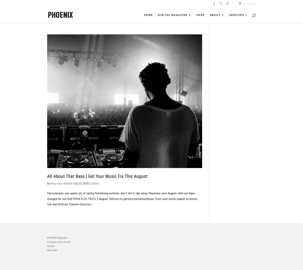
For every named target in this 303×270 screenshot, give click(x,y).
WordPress (89, 264)
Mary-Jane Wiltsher (62, 183)
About (215, 15)
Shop (201, 15)
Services (236, 15)
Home (148, 15)
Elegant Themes (65, 264)
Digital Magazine (173, 15)
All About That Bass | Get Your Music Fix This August (97, 176)
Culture (95, 183)
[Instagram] (228, 4)
